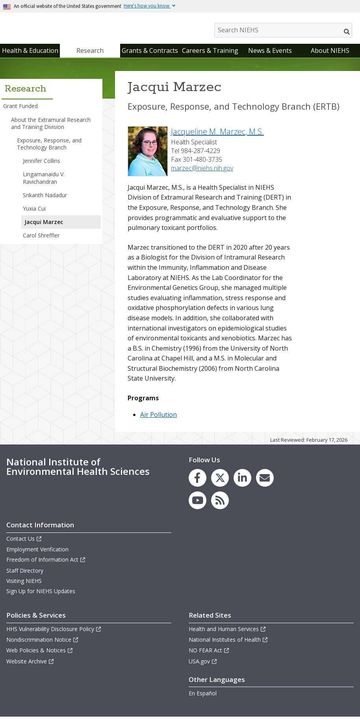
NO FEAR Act (209, 652)
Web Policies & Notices (39, 652)
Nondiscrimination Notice (42, 641)
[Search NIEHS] (283, 30)
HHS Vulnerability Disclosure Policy (54, 631)
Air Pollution (158, 416)
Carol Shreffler (41, 237)
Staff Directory (24, 572)
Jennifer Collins (41, 162)
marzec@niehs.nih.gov (202, 170)
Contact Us (24, 540)
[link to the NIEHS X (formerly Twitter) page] (220, 480)
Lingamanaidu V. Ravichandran (44, 179)
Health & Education (30, 52)
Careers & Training (210, 52)
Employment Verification (37, 551)
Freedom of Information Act (46, 561)
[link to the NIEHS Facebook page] (197, 480)
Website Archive (30, 663)
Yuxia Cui (34, 210)
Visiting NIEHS (24, 582)
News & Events (270, 52)
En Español (203, 695)
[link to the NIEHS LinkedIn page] (242, 480)
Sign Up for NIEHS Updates (40, 593)
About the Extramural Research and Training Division (51, 125)
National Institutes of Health (228, 641)
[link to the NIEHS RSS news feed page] (220, 502)
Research (90, 52)
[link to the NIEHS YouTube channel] (197, 502)
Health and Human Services (227, 631)
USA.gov (203, 663)
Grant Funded (20, 108)
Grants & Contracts (150, 52)
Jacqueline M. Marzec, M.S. (217, 133)
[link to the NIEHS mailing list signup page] (265, 480)
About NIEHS (330, 52)
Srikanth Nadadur (45, 197)
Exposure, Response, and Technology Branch (49, 145)
